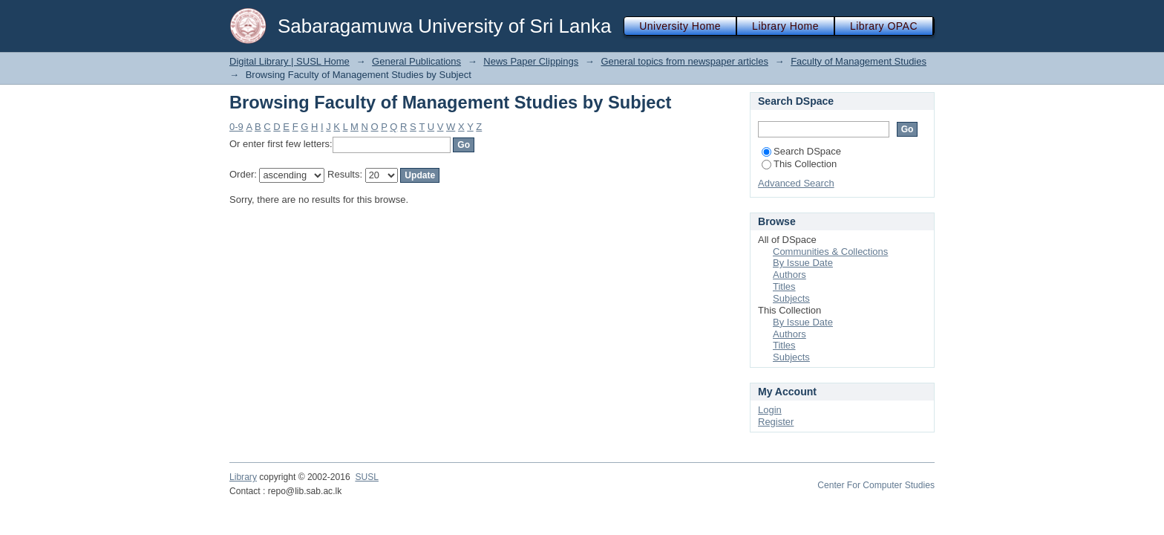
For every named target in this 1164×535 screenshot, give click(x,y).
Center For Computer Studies (876, 485)
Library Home (785, 26)
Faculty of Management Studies (858, 61)
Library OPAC (884, 26)
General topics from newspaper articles (684, 61)
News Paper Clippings (530, 61)
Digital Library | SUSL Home (289, 61)
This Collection (799, 163)
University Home (680, 26)
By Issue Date (803, 262)
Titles (784, 286)
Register (776, 421)
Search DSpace (801, 151)
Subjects (791, 298)
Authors (789, 274)
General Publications (416, 61)
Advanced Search (796, 183)
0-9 (236, 126)
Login (770, 409)
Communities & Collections (830, 251)
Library (243, 477)
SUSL (367, 477)
